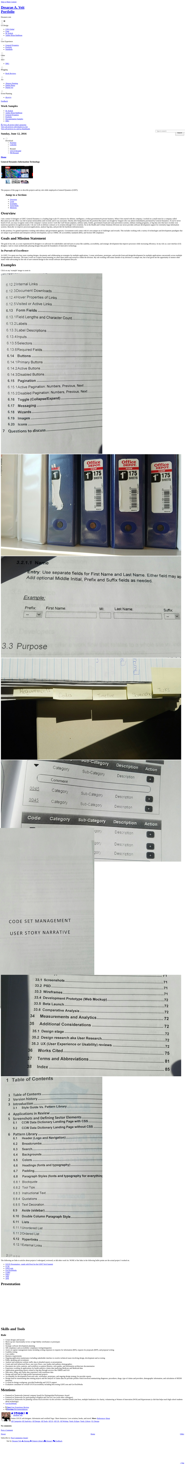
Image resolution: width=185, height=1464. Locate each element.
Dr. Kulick (9, 33)
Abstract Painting (11, 83)
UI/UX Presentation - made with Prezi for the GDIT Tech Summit (29, 1264)
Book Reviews (10, 73)
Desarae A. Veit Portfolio (12, 9)
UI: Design (95, 1421)
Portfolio (8, 47)
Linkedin (13, 145)
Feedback (4, 101)
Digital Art (9, 87)
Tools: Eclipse (74, 1421)
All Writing (64, 1421)
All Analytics (26, 1421)
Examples (13, 204)
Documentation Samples (14, 119)
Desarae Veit (16, 1441)
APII (7, 1276)
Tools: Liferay (85, 1421)
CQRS (7, 1272)
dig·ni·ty (8, 97)
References (101, 1418)
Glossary (48, 1441)
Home (3, 157)
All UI (50, 1421)
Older (182, 1434)
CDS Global (9, 29)
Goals (12, 202)
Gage (7, 31)
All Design (36, 1421)
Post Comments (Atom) (19, 1438)
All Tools (44, 1421)
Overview (13, 200)
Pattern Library (37, 1441)
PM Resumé (14, 153)
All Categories (16, 1421)
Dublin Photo (10, 85)
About (107, 1418)
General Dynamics (12, 45)
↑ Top (182, 1463)
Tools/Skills (14, 206)
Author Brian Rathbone (13, 35)
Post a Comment (7, 1430)
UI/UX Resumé (15, 151)
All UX (56, 1421)
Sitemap (26, 1441)
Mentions (13, 208)
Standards (9, 49)
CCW (7, 1266)
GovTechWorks (11, 1270)
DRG (7, 64)
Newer (3, 1434)
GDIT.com (9, 1268)
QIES (7, 1274)
